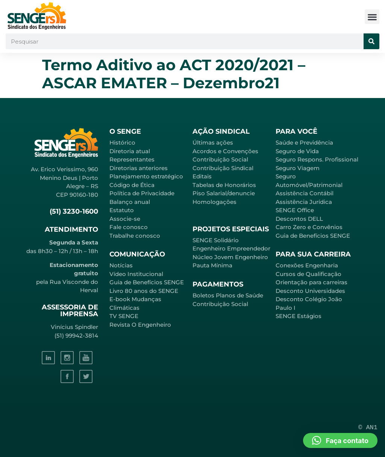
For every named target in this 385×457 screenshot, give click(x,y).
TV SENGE (123, 316)
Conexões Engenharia (307, 265)
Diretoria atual (129, 151)
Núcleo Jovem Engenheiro (230, 257)
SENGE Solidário (215, 240)
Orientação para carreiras (311, 282)
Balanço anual (129, 201)
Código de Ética (132, 185)
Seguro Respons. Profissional (317, 159)
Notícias (121, 265)
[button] (372, 16)
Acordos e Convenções (225, 151)
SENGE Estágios (298, 316)
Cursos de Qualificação (308, 274)
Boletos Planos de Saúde (227, 295)
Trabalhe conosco (134, 235)
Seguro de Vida (297, 151)
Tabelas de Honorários (224, 185)
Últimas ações (212, 142)
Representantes (132, 159)
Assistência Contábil (304, 193)
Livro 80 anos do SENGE (143, 290)
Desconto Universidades (310, 290)
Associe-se (124, 218)
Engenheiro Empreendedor (231, 248)
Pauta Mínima (212, 265)
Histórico (122, 142)
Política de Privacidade (141, 193)
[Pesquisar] (371, 41)
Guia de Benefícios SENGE (313, 235)
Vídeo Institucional (136, 274)
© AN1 (367, 427)
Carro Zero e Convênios (309, 227)
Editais (202, 176)
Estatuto (121, 210)
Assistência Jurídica (304, 201)
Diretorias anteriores (138, 168)
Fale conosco (128, 227)
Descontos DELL (299, 218)
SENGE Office (295, 210)
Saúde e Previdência (304, 142)
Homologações (214, 201)
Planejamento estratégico (146, 176)
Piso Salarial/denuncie (223, 193)
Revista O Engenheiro (140, 324)
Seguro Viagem (298, 168)
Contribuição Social (220, 159)
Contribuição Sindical (222, 168)
